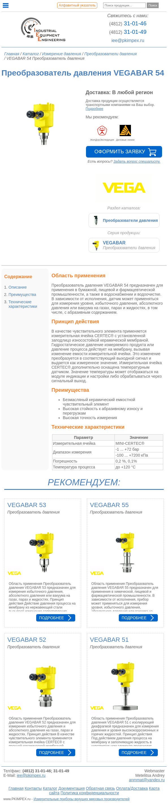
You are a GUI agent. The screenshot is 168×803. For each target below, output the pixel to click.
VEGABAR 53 (26, 504)
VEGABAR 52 (26, 639)
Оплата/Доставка (132, 788)
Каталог (50, 788)
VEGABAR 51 (109, 639)
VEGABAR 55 (109, 504)
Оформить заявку (119, 151)
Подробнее (94, 109)
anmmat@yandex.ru (147, 780)
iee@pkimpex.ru (127, 40)
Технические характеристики (22, 304)
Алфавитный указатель (77, 5)
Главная (15, 788)
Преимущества (22, 294)
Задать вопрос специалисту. (136, 161)
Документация (71, 788)
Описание (17, 287)
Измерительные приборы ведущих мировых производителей (82, 799)
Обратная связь (100, 788)
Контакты (33, 788)
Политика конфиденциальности (90, 793)
